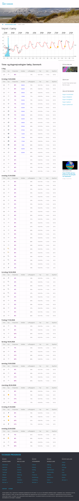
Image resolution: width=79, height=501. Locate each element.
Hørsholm (4, 467)
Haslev (63, 462)
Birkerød (4, 480)
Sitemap (11, 488)
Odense (34, 464)
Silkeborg (19, 475)
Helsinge (64, 467)
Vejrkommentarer (67, 170)
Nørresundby (50, 472)
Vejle (33, 472)
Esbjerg (34, 467)
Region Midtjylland (67, 97)
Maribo (63, 477)
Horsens (19, 469)
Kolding (34, 469)
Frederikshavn (50, 469)
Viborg (19, 477)
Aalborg (49, 464)
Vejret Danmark (8, 4)
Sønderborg (35, 477)
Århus (18, 464)
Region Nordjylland (10, 24)
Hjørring (49, 467)
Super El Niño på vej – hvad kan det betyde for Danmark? (69, 174)
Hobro (48, 480)
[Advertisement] (69, 132)
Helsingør (4, 469)
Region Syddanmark (67, 104)
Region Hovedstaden (67, 94)
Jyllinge (63, 465)
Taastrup (4, 472)
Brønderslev (50, 477)
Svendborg (35, 480)
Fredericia (34, 475)
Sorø (63, 472)
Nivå (63, 470)
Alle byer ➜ (5, 482)
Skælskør (64, 475)
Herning (19, 472)
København (5, 464)
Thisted (49, 475)
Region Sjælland (66, 102)
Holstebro (19, 480)
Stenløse (4, 477)
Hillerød (4, 475)
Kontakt (4, 488)
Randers (19, 467)
